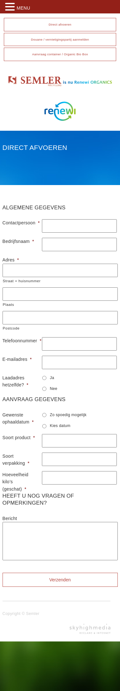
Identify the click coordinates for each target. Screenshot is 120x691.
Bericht (10, 518)
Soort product (19, 437)
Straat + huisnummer (22, 281)
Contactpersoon (20, 222)
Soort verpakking (16, 460)
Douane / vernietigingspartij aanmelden (60, 39)
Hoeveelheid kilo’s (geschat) (15, 482)
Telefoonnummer (20, 340)
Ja (52, 378)
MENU (23, 8)
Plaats (8, 305)
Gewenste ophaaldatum (18, 418)
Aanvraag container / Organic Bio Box (60, 54)
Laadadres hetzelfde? (15, 381)
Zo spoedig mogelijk (68, 415)
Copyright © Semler (21, 613)
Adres (11, 259)
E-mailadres (17, 359)
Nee (53, 388)
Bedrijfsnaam (18, 241)
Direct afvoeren (60, 24)
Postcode (11, 328)
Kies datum (60, 425)
